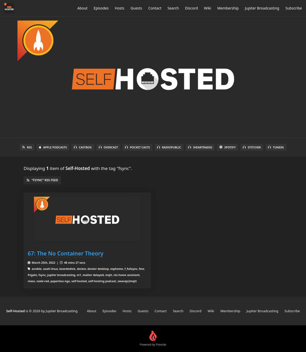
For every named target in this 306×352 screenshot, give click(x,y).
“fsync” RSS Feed (42, 180)
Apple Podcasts (53, 147)
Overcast (108, 147)
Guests (136, 8)
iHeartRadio (200, 147)
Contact (154, 8)
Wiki (207, 8)
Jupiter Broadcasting (262, 8)
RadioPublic (169, 147)
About (82, 8)
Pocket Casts (137, 147)
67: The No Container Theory (65, 253)
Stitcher (252, 147)
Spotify (227, 147)
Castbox (82, 147)
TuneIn (276, 147)
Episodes (101, 8)
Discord (191, 8)
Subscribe (293, 8)
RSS (27, 147)
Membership (228, 8)
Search (173, 8)
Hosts (119, 8)
